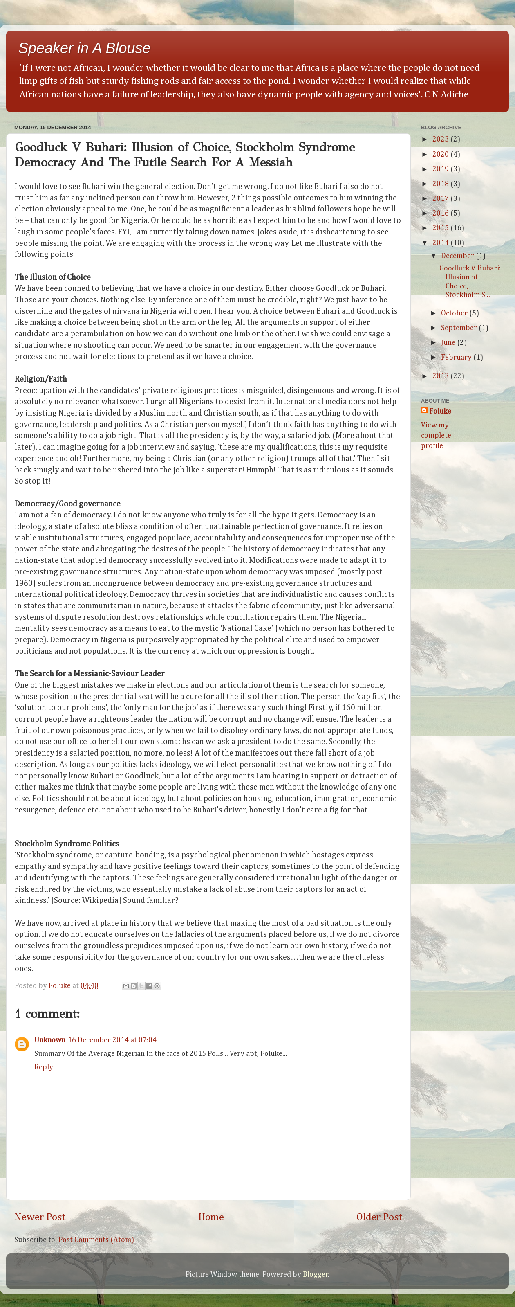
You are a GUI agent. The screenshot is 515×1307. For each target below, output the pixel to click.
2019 (441, 169)
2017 (441, 198)
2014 (441, 243)
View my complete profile (436, 436)
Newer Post (40, 1217)
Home (211, 1217)
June (449, 342)
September (460, 328)
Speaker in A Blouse (84, 48)
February (457, 357)
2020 (441, 154)
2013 (441, 376)
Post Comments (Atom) (96, 1240)
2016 (441, 213)
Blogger (315, 1274)
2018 (441, 184)
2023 (441, 139)
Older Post (379, 1217)
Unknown (49, 1040)
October (455, 313)
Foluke (440, 411)
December (458, 256)
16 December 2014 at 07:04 (112, 1040)
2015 (441, 228)
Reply (43, 1067)
